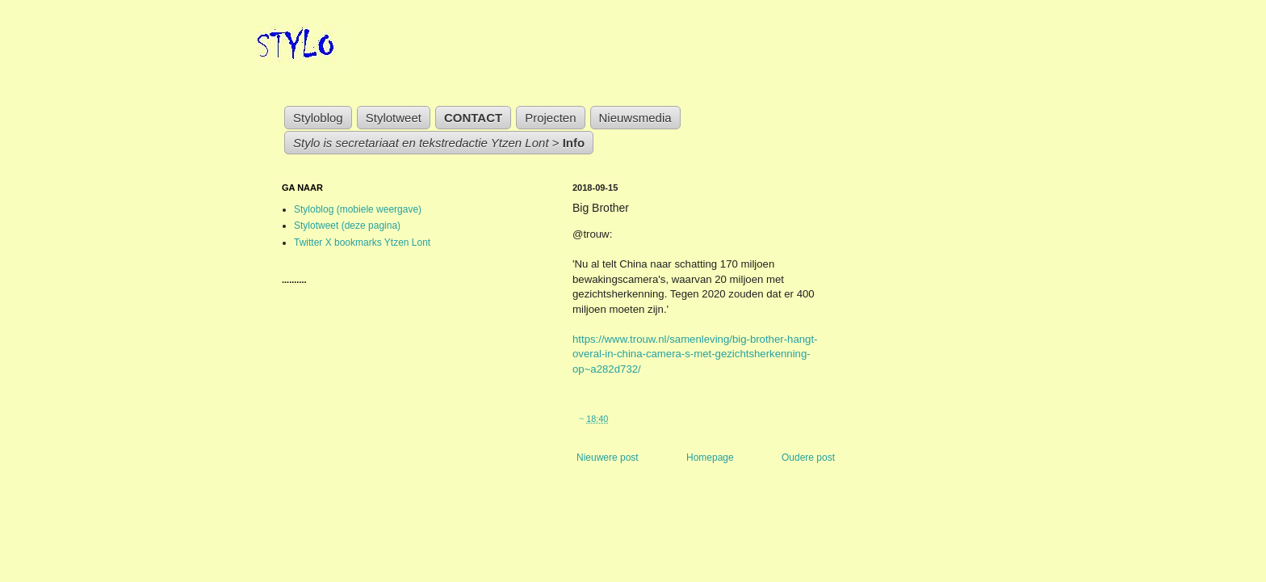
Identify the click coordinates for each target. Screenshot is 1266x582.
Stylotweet (393, 117)
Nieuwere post (607, 457)
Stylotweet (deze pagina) (347, 225)
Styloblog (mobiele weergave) (357, 209)
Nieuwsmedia (635, 117)
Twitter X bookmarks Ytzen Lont (362, 242)
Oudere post (808, 457)
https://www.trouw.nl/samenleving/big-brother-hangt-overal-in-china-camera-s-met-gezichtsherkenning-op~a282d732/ (694, 354)
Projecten (550, 117)
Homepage (710, 457)
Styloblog (318, 117)
